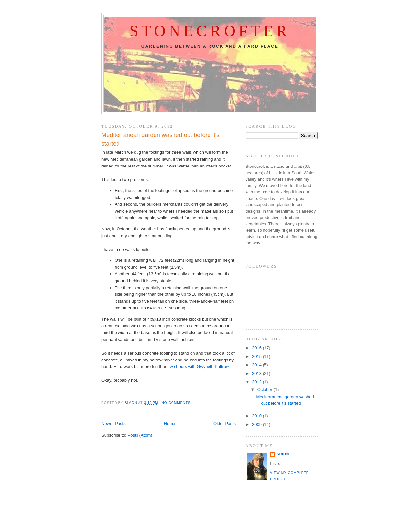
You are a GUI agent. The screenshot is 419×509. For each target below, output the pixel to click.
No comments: (177, 403)
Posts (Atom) (140, 435)
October (265, 389)
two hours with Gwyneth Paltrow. (200, 366)
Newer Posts (113, 423)
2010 (257, 415)
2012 (257, 381)
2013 (257, 373)
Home (169, 423)
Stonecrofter (209, 31)
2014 (257, 364)
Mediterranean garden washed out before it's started (160, 139)
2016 (257, 347)
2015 (257, 356)
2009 (257, 424)
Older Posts (224, 423)
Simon (283, 454)
